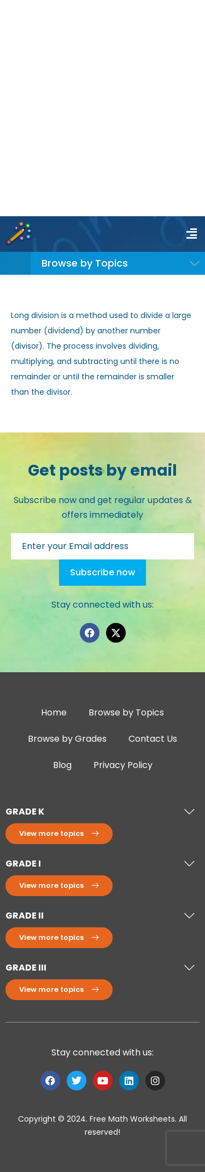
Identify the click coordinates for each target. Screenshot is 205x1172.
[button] (191, 234)
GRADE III (25, 967)
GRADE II (24, 915)
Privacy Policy (123, 765)
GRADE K (24, 811)
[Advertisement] (102, 108)
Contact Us (152, 738)
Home (54, 712)
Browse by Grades (67, 738)
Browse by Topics (126, 712)
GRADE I (23, 863)
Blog (62, 765)
